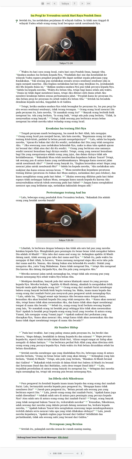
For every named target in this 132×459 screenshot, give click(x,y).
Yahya (65, 3)
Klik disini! (63, 437)
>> (88, 3)
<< (48, 3)
